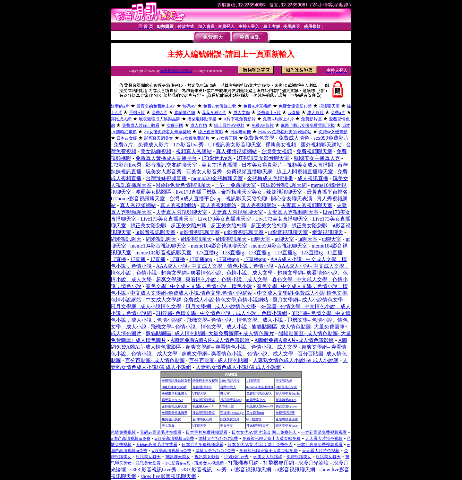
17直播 (335, 252)
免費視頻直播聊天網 (249, 171)
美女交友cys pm (287, 406)
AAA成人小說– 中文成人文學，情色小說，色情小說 (215, 266)
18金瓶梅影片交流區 (176, 71)
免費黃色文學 (259, 138)
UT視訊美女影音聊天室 (234, 144)
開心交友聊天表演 (291, 198)
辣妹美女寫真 (229, 419)
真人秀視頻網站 (138, 205)
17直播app (200, 259)
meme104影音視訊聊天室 (158, 246)
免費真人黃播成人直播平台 (166, 158)
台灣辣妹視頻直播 (166, 178)
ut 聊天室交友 (256, 400)
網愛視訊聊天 (327, 232)
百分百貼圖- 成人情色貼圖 (154, 360)
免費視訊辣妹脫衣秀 (176, 380)
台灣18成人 (228, 387)
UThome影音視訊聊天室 (138, 198)
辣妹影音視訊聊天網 (284, 185)
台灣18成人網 (202, 419)
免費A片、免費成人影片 (141, 144)
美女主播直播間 (219, 165)
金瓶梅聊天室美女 (241, 192)
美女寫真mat (255, 413)
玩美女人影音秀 (164, 171)
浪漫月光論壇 (313, 463)
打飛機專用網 (243, 463)
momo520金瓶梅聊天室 (217, 178)
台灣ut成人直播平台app (195, 198)
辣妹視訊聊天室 (284, 192)
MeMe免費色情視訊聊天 (183, 185)
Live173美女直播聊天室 (167, 219)
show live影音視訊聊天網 (168, 476)
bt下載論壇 (254, 419)
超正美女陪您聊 (148, 225)
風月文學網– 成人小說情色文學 (307, 299)
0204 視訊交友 (230, 380)
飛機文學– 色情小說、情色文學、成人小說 (235, 320)
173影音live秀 (188, 144)
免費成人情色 (293, 138)
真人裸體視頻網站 (236, 151)
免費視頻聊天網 (314, 151)
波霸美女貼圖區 (153, 192)
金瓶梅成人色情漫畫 (270, 178)
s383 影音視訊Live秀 (153, 469)
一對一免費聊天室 (235, 185)
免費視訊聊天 (202, 387)
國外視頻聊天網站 (321, 144)
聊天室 (225, 393)
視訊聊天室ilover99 (259, 406)
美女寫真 (168, 425)
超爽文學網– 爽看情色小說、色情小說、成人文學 (217, 272)
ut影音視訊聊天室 (155, 232)
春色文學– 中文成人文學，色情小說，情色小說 (199, 286)
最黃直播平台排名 (327, 192)
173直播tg (207, 252)
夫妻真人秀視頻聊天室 (306, 205)
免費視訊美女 (171, 419)
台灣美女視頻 (276, 151)
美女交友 (226, 425)
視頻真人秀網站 (194, 151)
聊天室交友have (287, 425)
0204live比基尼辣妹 (260, 387)
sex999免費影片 (331, 138)
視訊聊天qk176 (286, 400)
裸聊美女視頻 (280, 144)
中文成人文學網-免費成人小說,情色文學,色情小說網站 (191, 293)
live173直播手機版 (196, 192)
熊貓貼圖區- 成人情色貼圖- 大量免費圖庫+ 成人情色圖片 (210, 333)
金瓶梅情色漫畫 (287, 419)
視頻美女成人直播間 (310, 165)
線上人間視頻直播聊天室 (305, 171)
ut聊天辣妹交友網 (174, 387)
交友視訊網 (284, 380)
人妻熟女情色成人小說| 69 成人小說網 (295, 360)
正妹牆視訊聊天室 (174, 406)
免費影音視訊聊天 (174, 393)
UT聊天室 (253, 380)
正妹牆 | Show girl (232, 413)
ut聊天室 (260, 239)
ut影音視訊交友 (286, 387)
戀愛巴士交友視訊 (205, 380)
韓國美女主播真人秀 (317, 158)
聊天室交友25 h (173, 400)
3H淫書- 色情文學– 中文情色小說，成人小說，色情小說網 (221, 313)
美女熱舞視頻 (156, 151)
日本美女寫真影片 (262, 165)
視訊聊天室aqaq (231, 400)
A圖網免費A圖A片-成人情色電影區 (210, 340)
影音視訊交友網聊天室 (171, 165)
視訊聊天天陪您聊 (246, 198)
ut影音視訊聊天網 (251, 469)
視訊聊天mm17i (203, 406)
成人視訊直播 (312, 178)
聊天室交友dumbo (288, 393)
